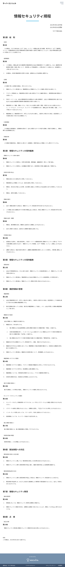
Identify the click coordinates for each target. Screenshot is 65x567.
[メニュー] (62, 3)
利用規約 (60, 565)
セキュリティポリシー (51, 565)
